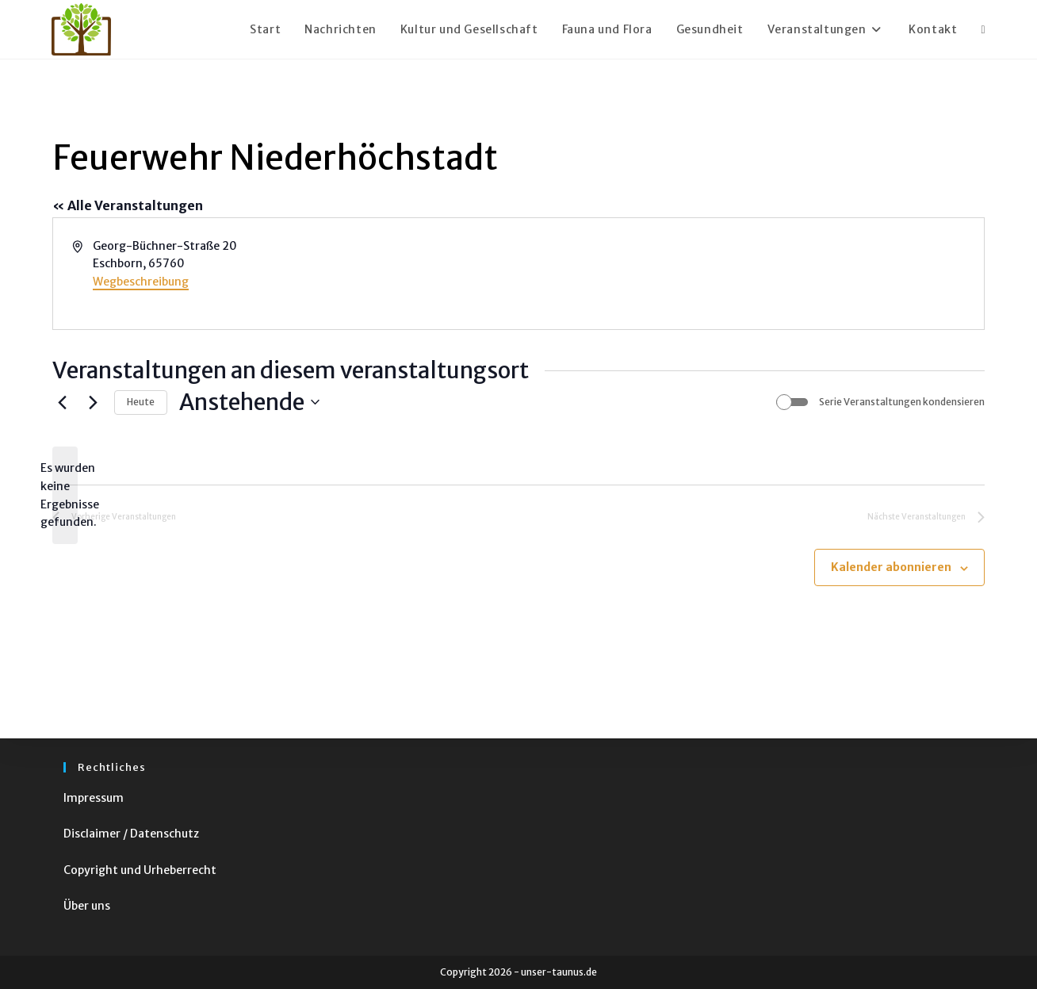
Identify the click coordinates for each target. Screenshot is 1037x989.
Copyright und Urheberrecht (139, 870)
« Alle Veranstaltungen (127, 205)
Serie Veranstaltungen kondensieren (902, 402)
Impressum (93, 798)
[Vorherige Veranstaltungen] (61, 402)
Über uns (86, 906)
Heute (141, 402)
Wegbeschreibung (141, 281)
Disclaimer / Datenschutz (131, 833)
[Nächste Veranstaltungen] (92, 402)
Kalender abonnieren (891, 567)
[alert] (65, 495)
